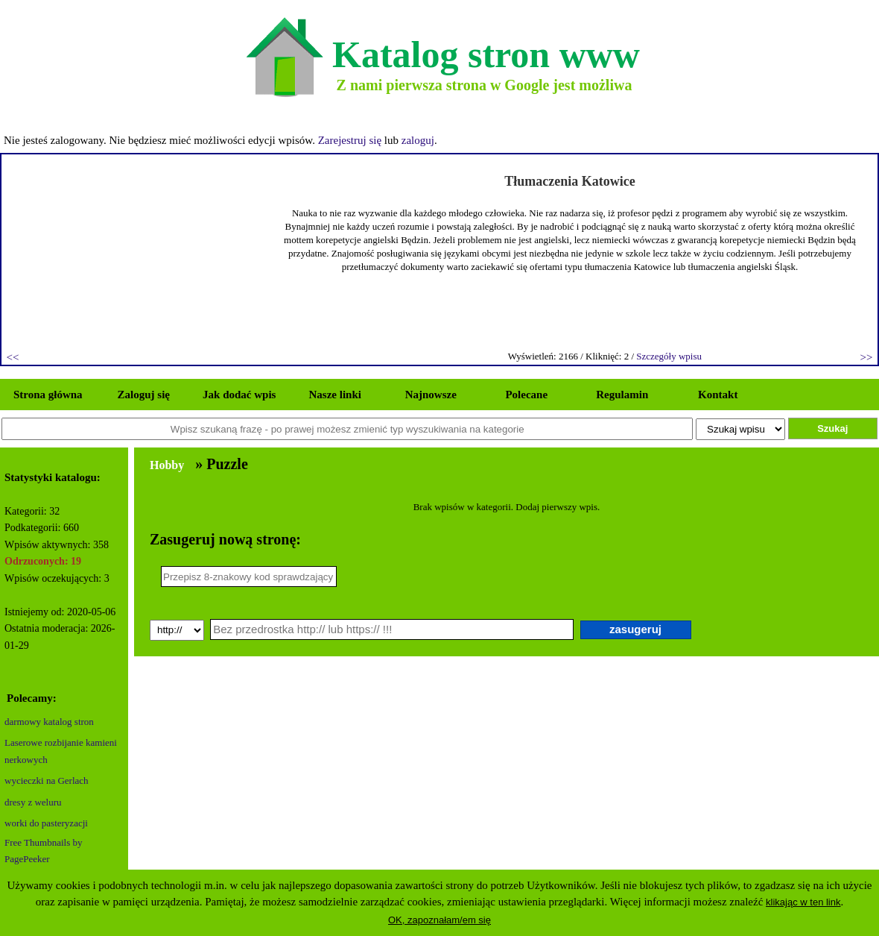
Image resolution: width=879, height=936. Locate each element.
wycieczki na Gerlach (46, 780)
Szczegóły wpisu (669, 356)
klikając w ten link (803, 902)
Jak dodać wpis (239, 395)
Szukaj (832, 428)
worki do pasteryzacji (46, 823)
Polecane (526, 395)
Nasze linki (335, 395)
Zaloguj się (144, 395)
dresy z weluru (33, 802)
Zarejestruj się (349, 140)
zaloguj (418, 140)
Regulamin (622, 395)
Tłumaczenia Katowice (569, 181)
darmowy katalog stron (49, 721)
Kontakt (717, 395)
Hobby (167, 465)
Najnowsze (431, 395)
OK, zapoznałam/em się (439, 920)
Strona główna (48, 395)
